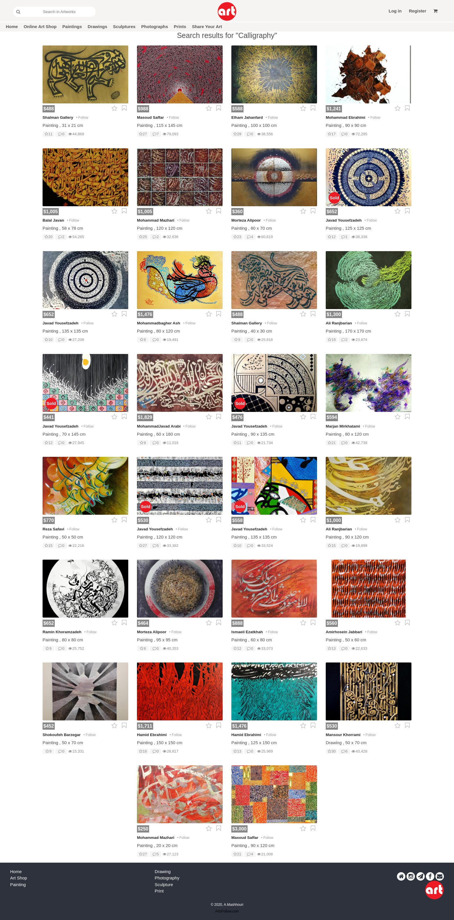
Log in (395, 10)
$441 (48, 417)
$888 (237, 623)
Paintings (72, 26)
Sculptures (124, 26)
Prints (180, 26)
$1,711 (145, 726)
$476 (237, 417)
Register (417, 10)
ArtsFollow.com (227, 911)
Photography (167, 877)
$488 (48, 108)
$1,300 (334, 314)
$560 (332, 623)
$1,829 (145, 417)
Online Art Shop (40, 26)
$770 (48, 520)
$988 (143, 108)
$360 (237, 211)
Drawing (163, 871)
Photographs (154, 26)
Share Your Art (207, 26)
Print (159, 890)
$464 (143, 623)
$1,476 (145, 314)
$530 (143, 520)
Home (12, 26)
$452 (48, 726)
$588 (237, 108)
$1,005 (50, 211)
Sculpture (164, 884)
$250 (143, 828)
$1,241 (334, 108)
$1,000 (334, 520)
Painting (18, 884)
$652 (332, 211)
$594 (332, 417)
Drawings (97, 26)
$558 (237, 520)
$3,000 (239, 828)
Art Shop (18, 877)
